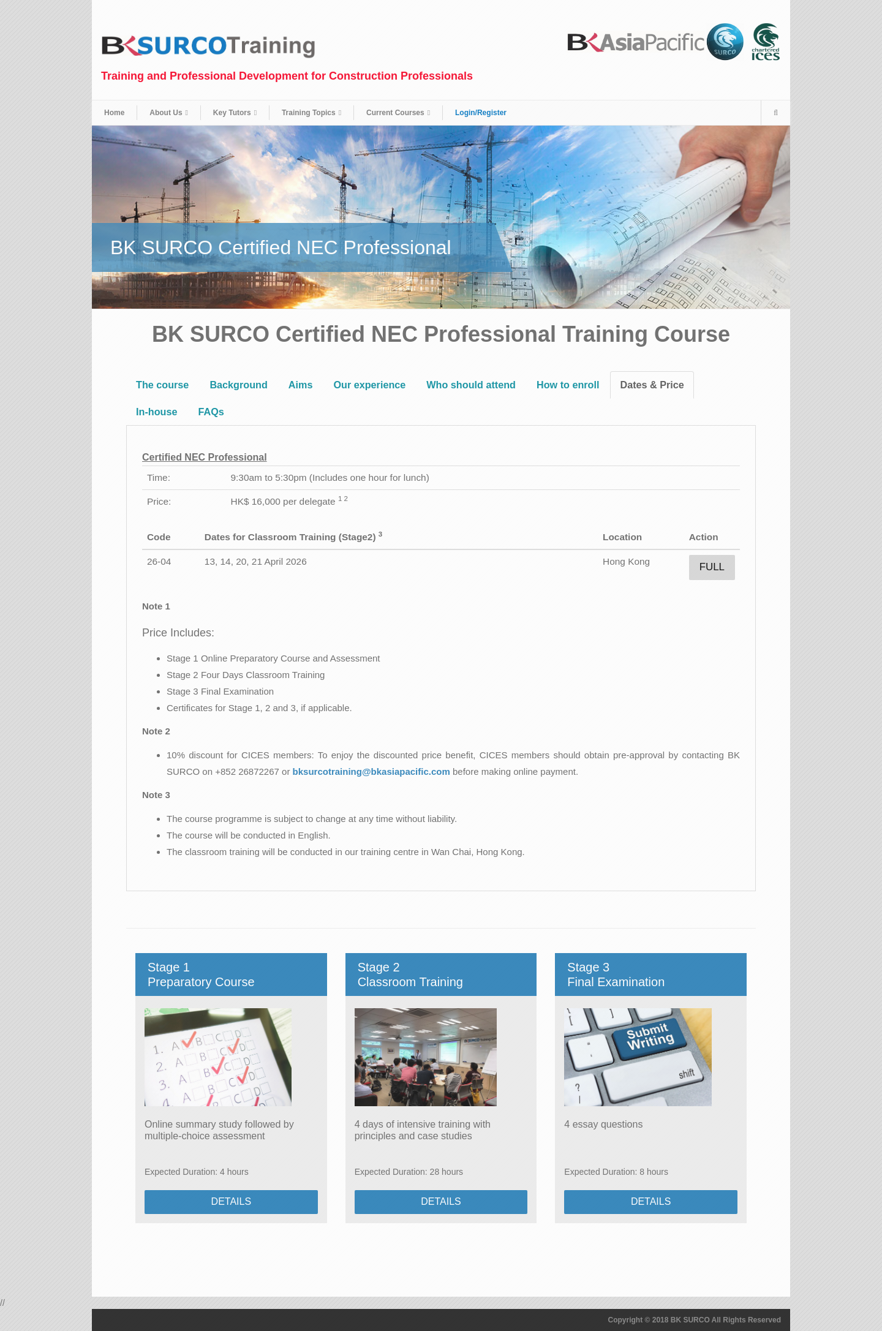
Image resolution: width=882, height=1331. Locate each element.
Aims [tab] (300, 384)
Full (712, 567)
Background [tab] (238, 384)
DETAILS (231, 1201)
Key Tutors (232, 112)
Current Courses (395, 112)
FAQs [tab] (211, 411)
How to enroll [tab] (568, 384)
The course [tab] (162, 384)
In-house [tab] (156, 411)
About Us (165, 112)
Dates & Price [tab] (652, 384)
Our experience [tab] (369, 384)
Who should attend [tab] (471, 384)
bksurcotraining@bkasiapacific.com (371, 771)
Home (114, 112)
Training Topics (309, 112)
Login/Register (481, 112)
